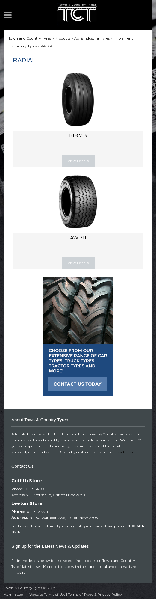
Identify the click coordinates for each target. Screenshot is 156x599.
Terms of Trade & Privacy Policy (95, 594)
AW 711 (78, 238)
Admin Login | (16, 594)
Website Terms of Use (47, 594)
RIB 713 (78, 135)
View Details (78, 161)
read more (125, 452)
